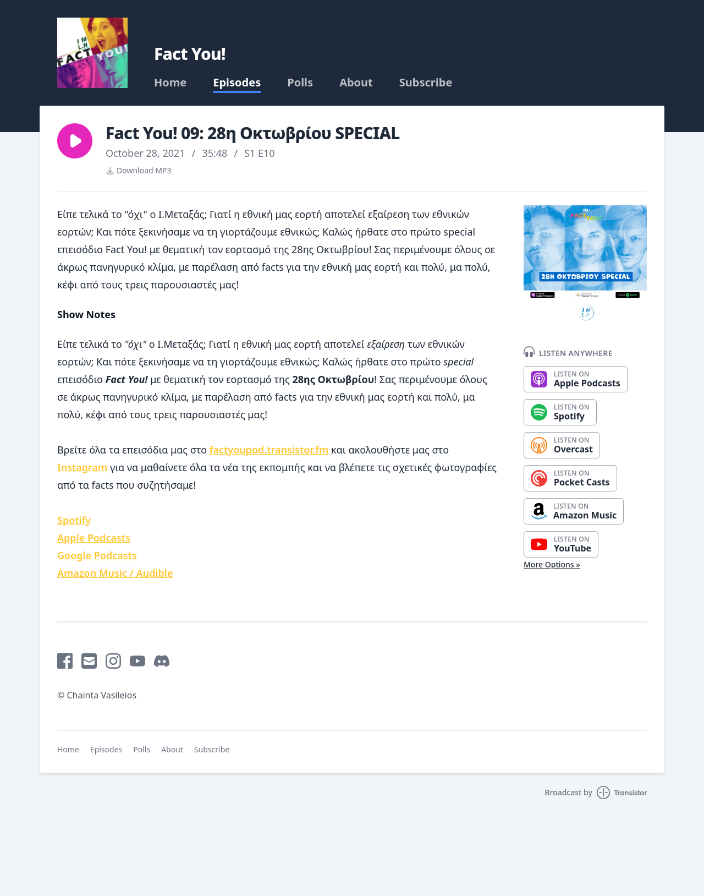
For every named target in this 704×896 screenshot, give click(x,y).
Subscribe (426, 82)
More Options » (552, 564)
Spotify (74, 520)
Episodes (237, 82)
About (356, 82)
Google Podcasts (97, 555)
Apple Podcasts (93, 537)
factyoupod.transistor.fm (269, 449)
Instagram (82, 467)
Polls (300, 82)
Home (170, 82)
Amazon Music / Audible (115, 573)
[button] (74, 141)
